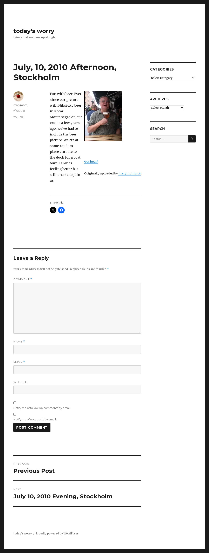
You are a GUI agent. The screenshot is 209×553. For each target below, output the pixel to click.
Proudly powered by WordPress (57, 533)
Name (19, 341)
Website (20, 382)
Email (19, 362)
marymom (20, 105)
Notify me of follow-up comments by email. (42, 407)
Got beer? (91, 162)
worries (18, 116)
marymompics (129, 173)
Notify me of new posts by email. (34, 419)
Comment (22, 279)
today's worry (33, 30)
